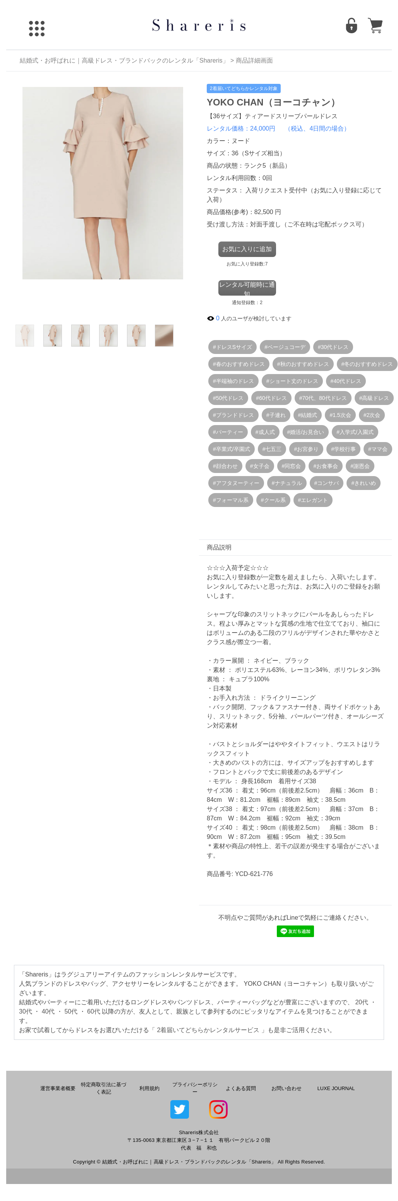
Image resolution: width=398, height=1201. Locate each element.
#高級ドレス (374, 398)
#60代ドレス (271, 398)
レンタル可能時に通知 (247, 288)
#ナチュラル (287, 483)
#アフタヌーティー (236, 483)
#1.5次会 (340, 415)
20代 (361, 1002)
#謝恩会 (360, 466)
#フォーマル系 (231, 500)
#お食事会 (325, 466)
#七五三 (272, 449)
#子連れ (276, 415)
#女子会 (259, 466)
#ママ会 (378, 449)
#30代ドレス (333, 347)
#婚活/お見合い (305, 432)
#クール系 (273, 500)
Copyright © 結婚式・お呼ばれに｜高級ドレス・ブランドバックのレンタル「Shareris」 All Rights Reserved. (199, 1162)
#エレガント (313, 500)
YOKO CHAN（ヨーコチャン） (273, 102)
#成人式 (265, 432)
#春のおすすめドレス (239, 364)
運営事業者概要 (57, 1088)
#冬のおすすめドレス (367, 364)
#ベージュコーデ (284, 347)
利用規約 (149, 1088)
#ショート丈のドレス (292, 381)
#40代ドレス (346, 381)
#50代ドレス (228, 398)
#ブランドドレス (233, 415)
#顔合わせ (225, 466)
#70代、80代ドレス (323, 398)
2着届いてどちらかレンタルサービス (208, 1030)
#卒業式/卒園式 (231, 449)
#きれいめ (363, 483)
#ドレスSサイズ (232, 347)
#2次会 (372, 415)
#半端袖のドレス (233, 381)
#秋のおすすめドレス (303, 364)
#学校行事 (343, 449)
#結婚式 (307, 415)
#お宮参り (306, 449)
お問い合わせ (286, 1088)
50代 (70, 1011)
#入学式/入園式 (355, 432)
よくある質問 (241, 1088)
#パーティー (228, 432)
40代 (48, 1011)
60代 (93, 1011)
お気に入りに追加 (247, 249)
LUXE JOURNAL (336, 1088)
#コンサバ (326, 483)
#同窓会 (291, 466)
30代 (25, 1011)
